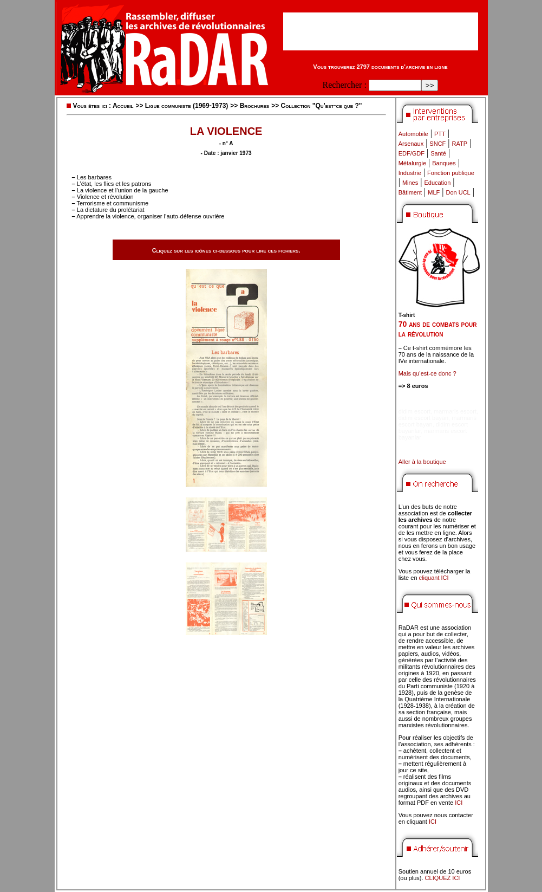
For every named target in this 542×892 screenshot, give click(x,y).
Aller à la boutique (422, 461)
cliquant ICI (434, 577)
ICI (458, 802)
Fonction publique (450, 173)
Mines (410, 182)
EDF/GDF (412, 153)
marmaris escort (455, 411)
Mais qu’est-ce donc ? (427, 373)
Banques (443, 163)
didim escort (414, 411)
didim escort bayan (423, 418)
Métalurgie (412, 163)
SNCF (437, 143)
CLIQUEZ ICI (442, 878)
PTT (440, 134)
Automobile (413, 134)
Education (437, 182)
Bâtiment (410, 192)
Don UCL (458, 192)
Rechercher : (345, 84)
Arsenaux (411, 143)
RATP (460, 143)
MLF (434, 192)
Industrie (410, 173)
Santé (438, 153)
